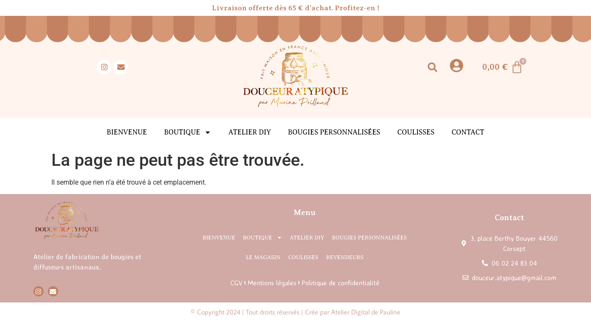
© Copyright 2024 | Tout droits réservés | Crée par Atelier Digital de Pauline (295, 312)
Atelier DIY (249, 132)
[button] (432, 67)
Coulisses (416, 132)
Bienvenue (127, 132)
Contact (467, 132)
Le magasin (263, 257)
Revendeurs (345, 257)
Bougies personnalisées (334, 132)
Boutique (187, 132)
